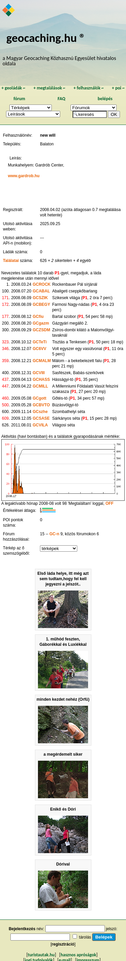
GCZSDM (41, 330)
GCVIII (39, 372)
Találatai (11, 260)
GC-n (54, 534)
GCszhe (40, 411)
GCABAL (41, 291)
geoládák (13, 88)
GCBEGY (41, 304)
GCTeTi (40, 342)
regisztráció (63, 944)
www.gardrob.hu (23, 176)
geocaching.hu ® (46, 37)
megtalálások (49, 88)
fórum (19, 98)
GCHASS (41, 379)
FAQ (61, 98)
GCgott (39, 398)
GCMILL (40, 386)
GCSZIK (40, 297)
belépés (105, 98)
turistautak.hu (41, 955)
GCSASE (41, 418)
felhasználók (88, 88)
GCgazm (41, 323)
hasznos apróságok (78, 955)
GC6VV (39, 348)
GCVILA (40, 425)
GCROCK (41, 284)
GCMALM (42, 360)
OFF (110, 503)
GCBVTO (41, 405)
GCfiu (38, 316)
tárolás (85, 937)
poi (118, 88)
